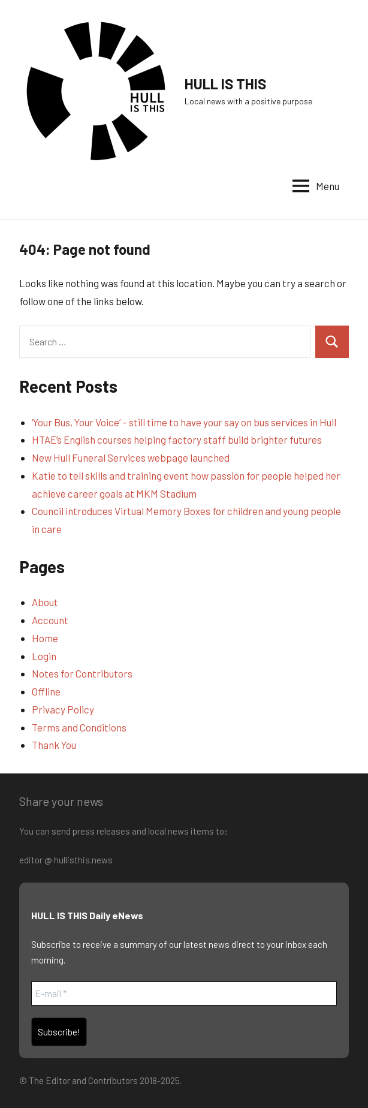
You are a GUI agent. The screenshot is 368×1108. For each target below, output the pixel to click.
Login (44, 656)
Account (50, 620)
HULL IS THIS (225, 83)
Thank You (54, 745)
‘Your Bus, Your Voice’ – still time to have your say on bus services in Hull (184, 422)
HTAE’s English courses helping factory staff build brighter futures (177, 439)
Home (45, 638)
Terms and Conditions (79, 727)
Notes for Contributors (82, 673)
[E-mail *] (184, 993)
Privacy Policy (63, 709)
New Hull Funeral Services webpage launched (131, 457)
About (45, 602)
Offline (46, 691)
